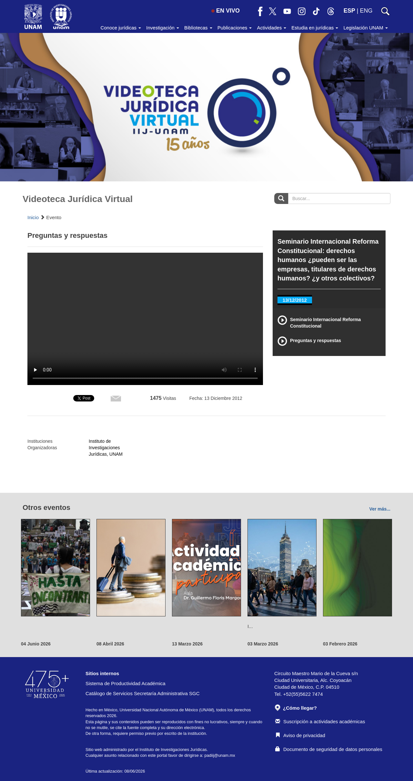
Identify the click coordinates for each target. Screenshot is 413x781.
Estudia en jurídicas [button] (314, 27)
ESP (349, 10)
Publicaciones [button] (234, 27)
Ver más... (379, 509)
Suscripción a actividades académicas (320, 721)
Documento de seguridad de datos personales (328, 749)
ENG (366, 10)
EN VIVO (225, 10)
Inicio (33, 217)
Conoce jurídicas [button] (120, 27)
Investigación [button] (162, 27)
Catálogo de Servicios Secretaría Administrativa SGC (143, 693)
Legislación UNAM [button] (365, 27)
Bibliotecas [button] (198, 27)
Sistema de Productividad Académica (126, 683)
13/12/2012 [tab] (295, 300)
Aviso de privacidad (300, 735)
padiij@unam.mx (220, 755)
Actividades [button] (271, 27)
